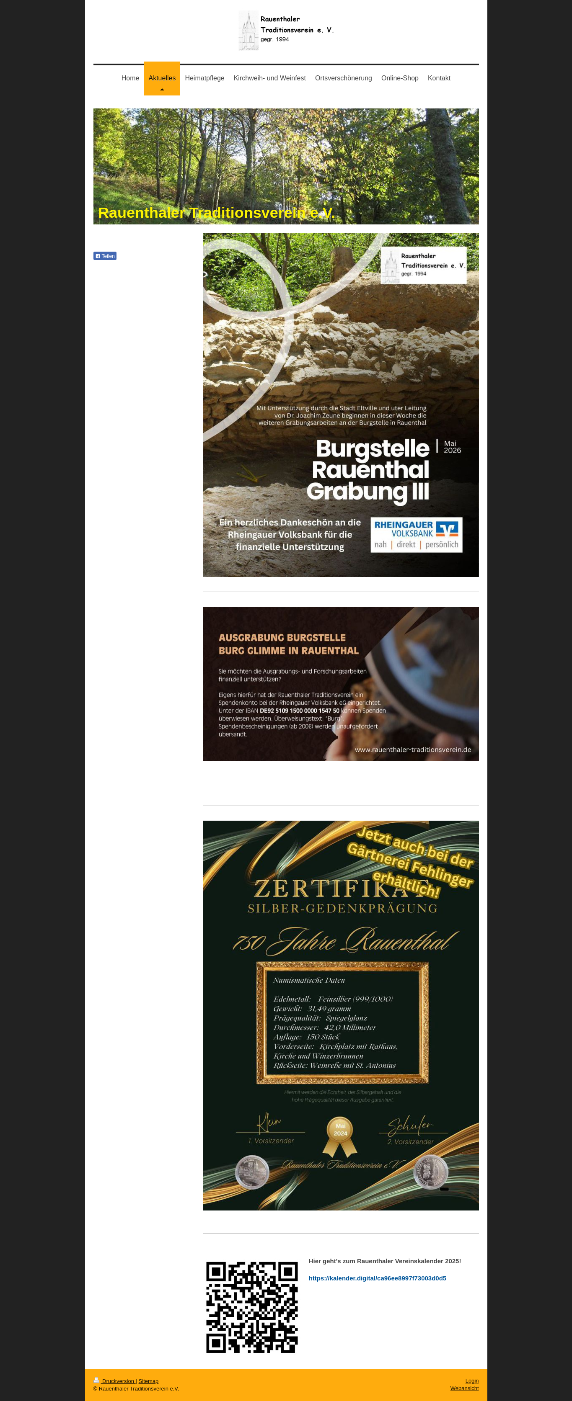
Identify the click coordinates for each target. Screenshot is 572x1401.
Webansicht (464, 1388)
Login (472, 1381)
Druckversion (114, 1381)
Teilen (105, 256)
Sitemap (149, 1381)
